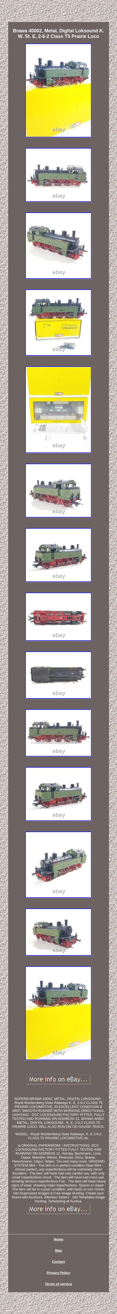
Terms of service (58, 1284)
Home (58, 1239)
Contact (58, 1262)
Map (58, 1250)
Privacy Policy (58, 1273)
